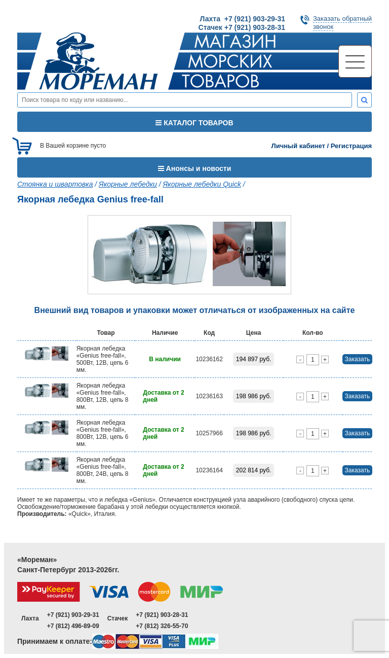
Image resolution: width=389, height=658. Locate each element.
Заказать (357, 359)
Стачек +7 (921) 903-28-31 (242, 27)
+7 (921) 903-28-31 (162, 614)
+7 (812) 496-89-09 (73, 626)
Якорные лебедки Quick (202, 184)
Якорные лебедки (128, 184)
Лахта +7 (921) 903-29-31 (242, 19)
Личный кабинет (298, 146)
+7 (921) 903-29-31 (73, 614)
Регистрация (351, 146)
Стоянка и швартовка (55, 184)
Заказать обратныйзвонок (342, 22)
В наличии (165, 359)
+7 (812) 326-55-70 (162, 626)
